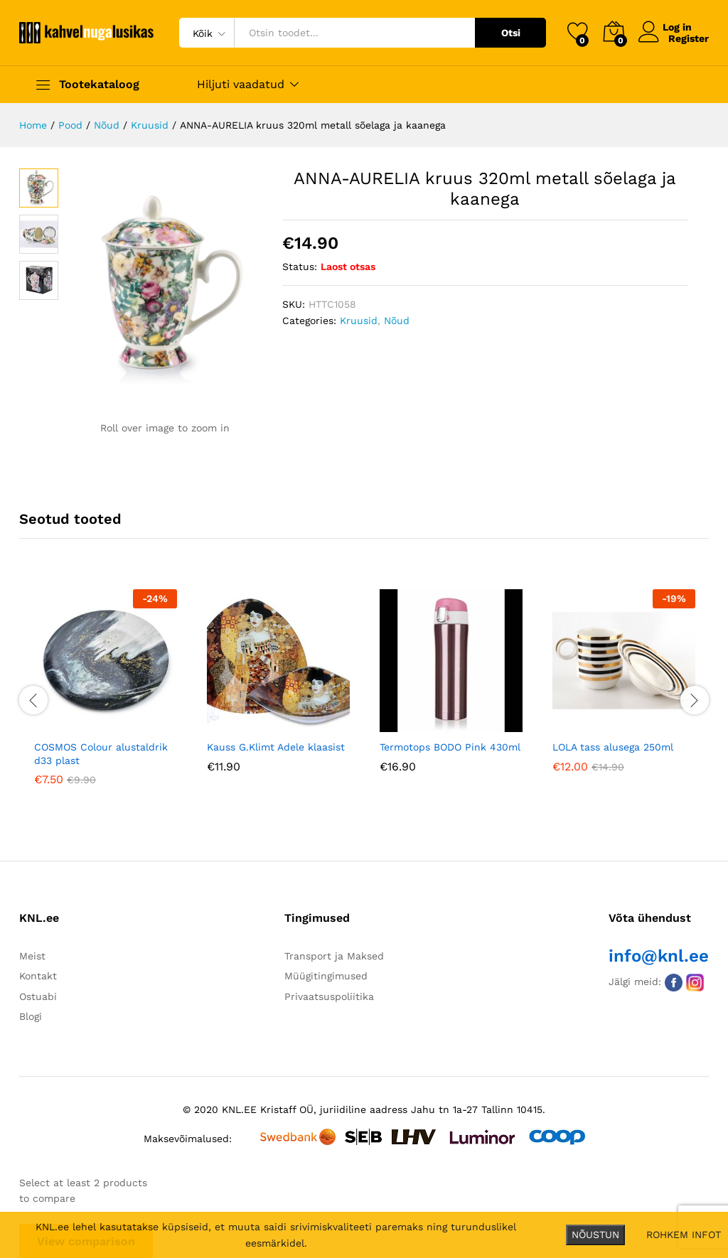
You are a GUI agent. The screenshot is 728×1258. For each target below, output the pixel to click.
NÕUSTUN (595, 1234)
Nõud (397, 320)
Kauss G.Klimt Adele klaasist (276, 746)
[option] (105, 697)
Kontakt (38, 975)
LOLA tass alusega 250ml (612, 746)
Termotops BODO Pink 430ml (450, 746)
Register (688, 38)
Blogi (30, 1015)
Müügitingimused (326, 975)
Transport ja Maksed (334, 955)
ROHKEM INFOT (683, 1234)
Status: (299, 266)
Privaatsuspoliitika (329, 995)
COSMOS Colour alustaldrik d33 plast (101, 753)
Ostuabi (38, 995)
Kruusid (359, 320)
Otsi (510, 32)
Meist (32, 955)
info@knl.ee (659, 955)
